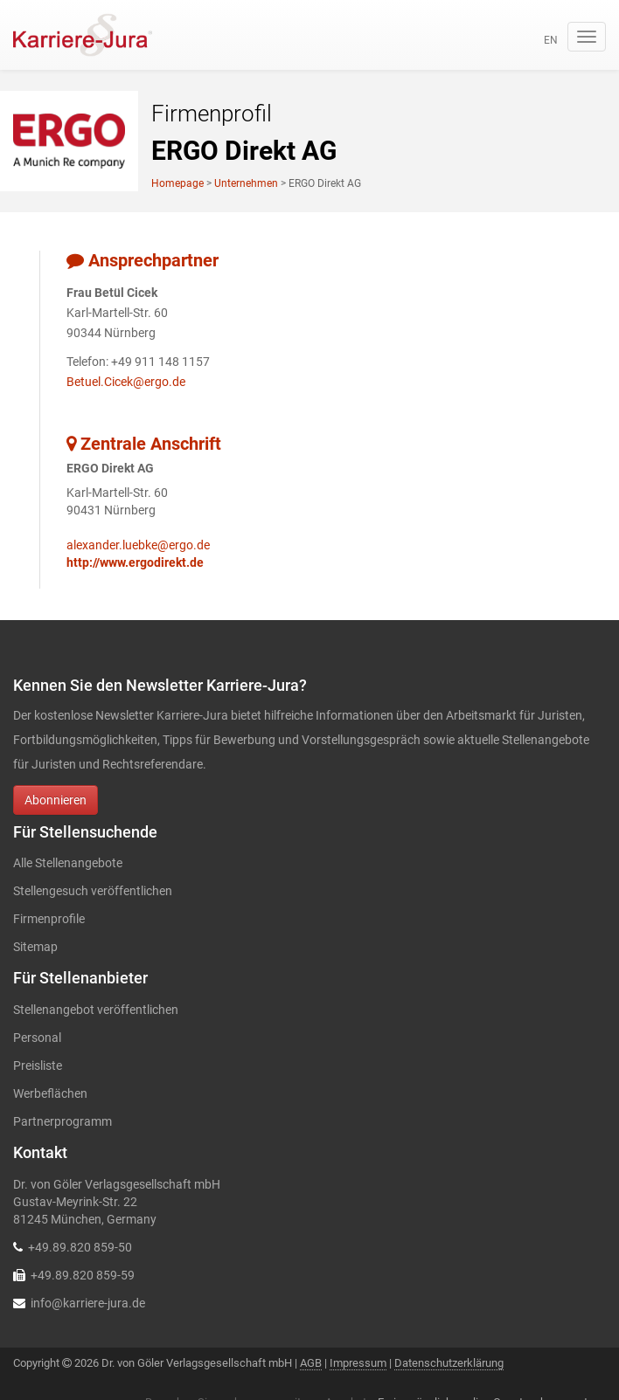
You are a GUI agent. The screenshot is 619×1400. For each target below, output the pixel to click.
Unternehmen (246, 183)
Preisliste (37, 1065)
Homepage (177, 183)
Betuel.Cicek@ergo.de (125, 382)
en (551, 40)
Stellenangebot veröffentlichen (95, 1010)
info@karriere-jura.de (88, 1303)
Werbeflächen (50, 1093)
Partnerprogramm (62, 1121)
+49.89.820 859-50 (80, 1247)
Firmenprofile (49, 919)
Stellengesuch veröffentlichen (92, 891)
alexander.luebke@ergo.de (138, 545)
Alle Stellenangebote (67, 863)
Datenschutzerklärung (449, 1362)
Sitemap (35, 947)
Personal (37, 1038)
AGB (311, 1362)
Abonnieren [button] (55, 800)
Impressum (358, 1362)
